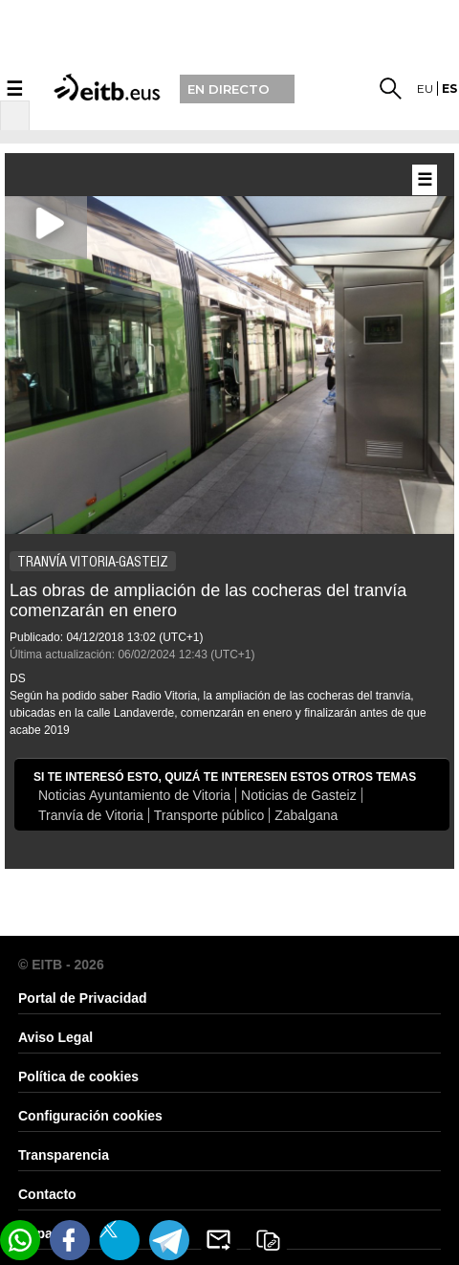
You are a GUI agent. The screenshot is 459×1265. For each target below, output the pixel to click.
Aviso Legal (55, 1037)
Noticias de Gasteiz (299, 795)
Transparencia (63, 1155)
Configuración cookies (90, 1115)
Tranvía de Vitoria (90, 815)
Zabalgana (306, 815)
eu (425, 88)
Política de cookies (78, 1076)
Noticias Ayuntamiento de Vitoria (134, 795)
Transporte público (209, 815)
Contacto (47, 1194)
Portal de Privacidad (82, 998)
